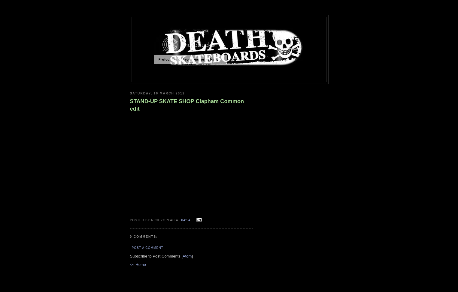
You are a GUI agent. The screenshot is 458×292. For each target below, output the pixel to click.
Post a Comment (147, 247)
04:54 (186, 220)
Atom (187, 256)
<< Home (138, 264)
